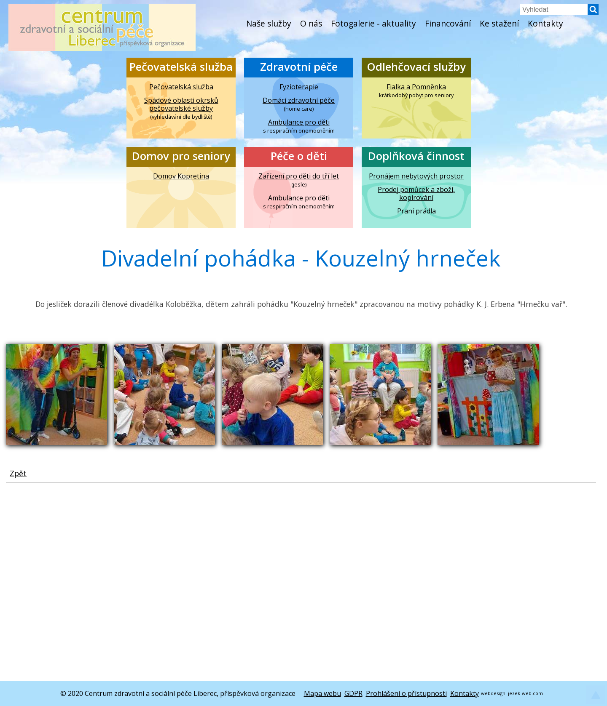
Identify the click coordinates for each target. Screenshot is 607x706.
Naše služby (268, 23)
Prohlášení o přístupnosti (406, 693)
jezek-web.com (525, 693)
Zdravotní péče (299, 67)
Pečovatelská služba (181, 67)
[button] (593, 12)
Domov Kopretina (181, 176)
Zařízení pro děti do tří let (298, 176)
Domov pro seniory (181, 156)
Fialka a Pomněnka (416, 87)
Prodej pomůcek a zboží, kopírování (416, 194)
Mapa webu (322, 693)
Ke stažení (499, 23)
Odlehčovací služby (416, 67)
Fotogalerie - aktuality (373, 23)
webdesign (493, 693)
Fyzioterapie (298, 87)
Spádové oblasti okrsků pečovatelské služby (181, 104)
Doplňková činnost (416, 156)
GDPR (353, 693)
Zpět (18, 473)
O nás (311, 23)
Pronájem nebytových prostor (416, 176)
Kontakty (545, 23)
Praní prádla (416, 211)
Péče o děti (299, 156)
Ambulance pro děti (299, 122)
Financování (448, 23)
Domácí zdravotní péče (299, 100)
